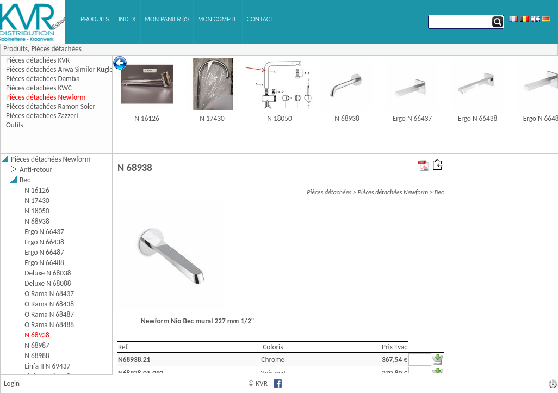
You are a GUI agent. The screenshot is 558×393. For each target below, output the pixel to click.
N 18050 (279, 118)
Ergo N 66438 (478, 118)
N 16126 (146, 118)
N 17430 (212, 118)
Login (12, 383)
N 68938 (346, 118)
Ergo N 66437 (412, 118)
